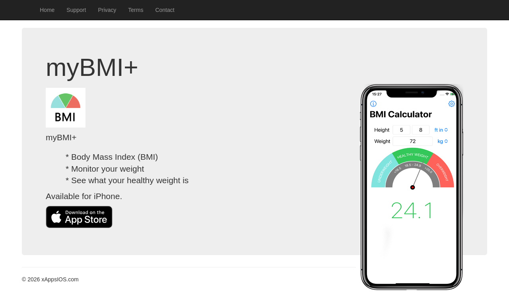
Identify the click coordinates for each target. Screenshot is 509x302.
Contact (164, 10)
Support (76, 10)
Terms (135, 10)
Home (47, 10)
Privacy (107, 10)
